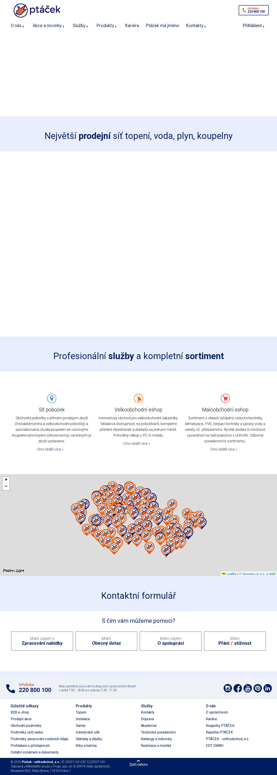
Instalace (83, 719)
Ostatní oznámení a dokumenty (35, 752)
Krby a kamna (86, 745)
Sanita (80, 726)
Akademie (149, 726)
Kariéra (132, 25)
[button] (122, 519)
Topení (81, 712)
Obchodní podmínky (26, 726)
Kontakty (194, 25)
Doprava (147, 719)
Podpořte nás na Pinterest (258, 688)
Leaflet (229, 574)
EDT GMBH (215, 745)
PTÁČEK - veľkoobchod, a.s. (227, 739)
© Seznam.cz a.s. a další (257, 574)
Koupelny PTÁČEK (220, 726)
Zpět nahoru (138, 764)
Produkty (105, 25)
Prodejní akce (21, 719)
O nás (16, 25)
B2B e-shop (20, 712)
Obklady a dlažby (89, 739)
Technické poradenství (158, 732)
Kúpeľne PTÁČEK (219, 732)
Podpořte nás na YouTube (248, 688)
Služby (79, 25)
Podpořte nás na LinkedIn (267, 688)
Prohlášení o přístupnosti (30, 745)
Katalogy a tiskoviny (156, 739)
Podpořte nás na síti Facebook (238, 688)
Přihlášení (252, 25)
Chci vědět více (49, 449)
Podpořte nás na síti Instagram (228, 688)
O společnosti (217, 712)
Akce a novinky (47, 25)
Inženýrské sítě (88, 732)
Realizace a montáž (156, 745)
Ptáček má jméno (162, 25)
